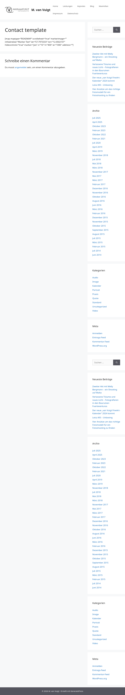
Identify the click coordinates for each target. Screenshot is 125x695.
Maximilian (103, 6)
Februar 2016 (98, 213)
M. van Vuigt (40, 10)
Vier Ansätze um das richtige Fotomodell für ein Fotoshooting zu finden (106, 92)
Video (95, 310)
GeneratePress (77, 691)
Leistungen (67, 6)
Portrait (96, 290)
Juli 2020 (96, 142)
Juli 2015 (96, 238)
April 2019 (97, 146)
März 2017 (97, 180)
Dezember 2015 (100, 217)
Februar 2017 (98, 184)
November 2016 (100, 192)
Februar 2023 (98, 130)
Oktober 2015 (99, 225)
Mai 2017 (96, 176)
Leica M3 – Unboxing (102, 84)
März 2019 (97, 151)
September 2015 (100, 229)
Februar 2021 (98, 138)
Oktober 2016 (99, 196)
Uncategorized (99, 306)
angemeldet (20, 67)
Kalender (96, 285)
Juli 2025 (96, 117)
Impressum (57, 13)
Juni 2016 (96, 205)
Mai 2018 (96, 163)
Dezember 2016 (100, 188)
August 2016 (98, 200)
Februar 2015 (98, 246)
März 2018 (97, 167)
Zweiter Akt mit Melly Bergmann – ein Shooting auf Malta (104, 56)
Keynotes (81, 6)
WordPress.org (99, 345)
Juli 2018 (96, 159)
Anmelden (97, 333)
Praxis (95, 294)
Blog (92, 6)
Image (95, 281)
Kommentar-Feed (100, 341)
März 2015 (97, 242)
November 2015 (100, 221)
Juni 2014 (96, 254)
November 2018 (100, 155)
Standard (96, 302)
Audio (95, 277)
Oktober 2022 (99, 134)
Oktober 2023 (99, 126)
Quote (95, 298)
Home (55, 6)
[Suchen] (116, 30)
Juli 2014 (96, 250)
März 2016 (97, 209)
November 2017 (100, 171)
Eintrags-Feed (99, 337)
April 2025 (97, 122)
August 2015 (98, 234)
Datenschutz (73, 13)
